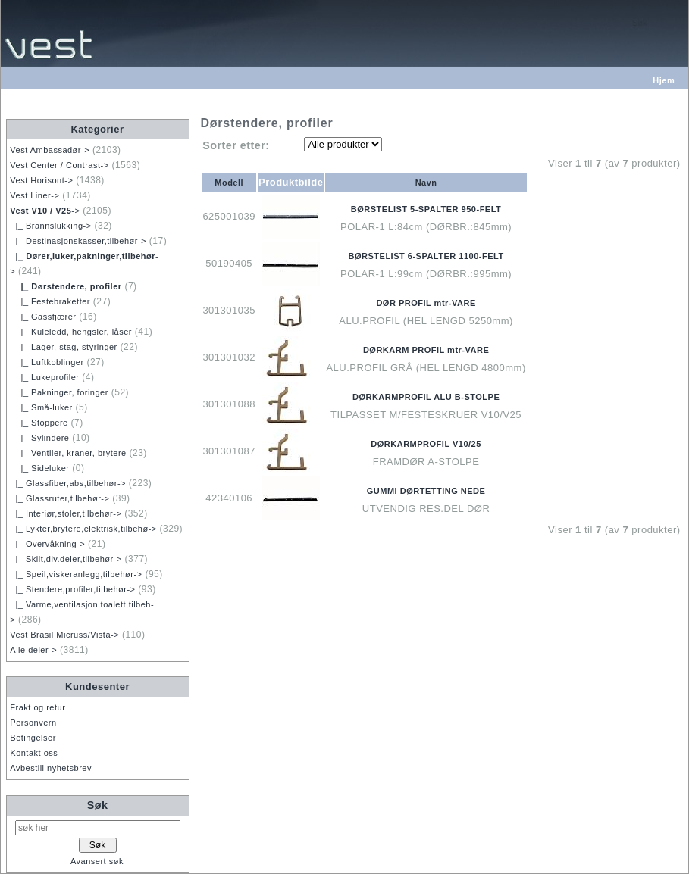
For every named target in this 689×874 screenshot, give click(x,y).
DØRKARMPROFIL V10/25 (426, 443)
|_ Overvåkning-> (47, 543)
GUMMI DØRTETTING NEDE (426, 490)
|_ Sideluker (39, 468)
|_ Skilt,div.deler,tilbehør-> (65, 558)
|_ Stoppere (38, 422)
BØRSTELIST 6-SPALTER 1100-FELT (426, 256)
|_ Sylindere (39, 437)
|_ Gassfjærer (43, 316)
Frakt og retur (37, 707)
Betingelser (33, 737)
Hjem (664, 80)
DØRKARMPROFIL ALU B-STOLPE (426, 396)
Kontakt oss (34, 752)
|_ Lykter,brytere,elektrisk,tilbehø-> (83, 528)
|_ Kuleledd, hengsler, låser (71, 331)
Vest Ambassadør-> (49, 150)
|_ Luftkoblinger (46, 362)
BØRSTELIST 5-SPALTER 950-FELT (426, 209)
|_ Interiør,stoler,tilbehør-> (65, 513)
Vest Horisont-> (41, 180)
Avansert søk (97, 861)
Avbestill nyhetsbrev (51, 768)
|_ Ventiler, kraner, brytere (68, 452)
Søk (97, 805)
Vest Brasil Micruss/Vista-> (64, 634)
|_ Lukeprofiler (44, 377)
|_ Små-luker (41, 407)
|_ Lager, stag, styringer (63, 346)
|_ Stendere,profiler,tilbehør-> (72, 589)
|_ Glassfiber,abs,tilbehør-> (68, 483)
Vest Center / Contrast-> (59, 165)
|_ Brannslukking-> (50, 225)
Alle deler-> (33, 649)
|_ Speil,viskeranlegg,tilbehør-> (76, 574)
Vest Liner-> (34, 195)
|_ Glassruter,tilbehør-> (59, 498)
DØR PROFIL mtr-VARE (425, 302)
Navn (426, 182)
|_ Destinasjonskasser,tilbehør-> (78, 240)
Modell (229, 182)
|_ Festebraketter (50, 301)
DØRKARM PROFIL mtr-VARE (426, 349)
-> (45, 210)
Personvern (33, 722)
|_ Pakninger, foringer (59, 392)
